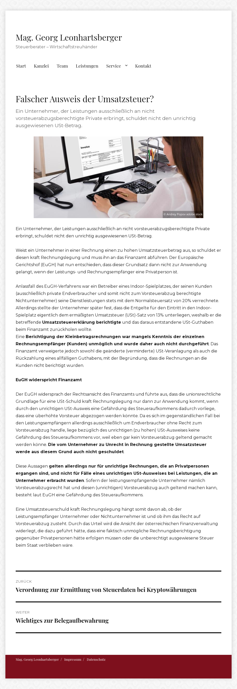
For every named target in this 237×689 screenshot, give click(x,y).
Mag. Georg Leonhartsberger (69, 37)
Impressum (72, 659)
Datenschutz (96, 659)
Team (62, 66)
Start (21, 66)
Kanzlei (41, 66)
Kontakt (143, 66)
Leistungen (87, 66)
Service (113, 66)
